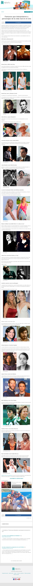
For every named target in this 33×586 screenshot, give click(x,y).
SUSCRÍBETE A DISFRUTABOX (16, 478)
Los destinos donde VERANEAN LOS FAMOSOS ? (11, 536)
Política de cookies (16, 575)
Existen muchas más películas (6, 475)
